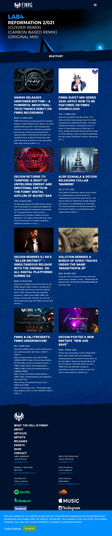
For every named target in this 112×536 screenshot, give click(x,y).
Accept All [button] (29, 528)
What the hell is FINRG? (31, 425)
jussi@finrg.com (66, 473)
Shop (17, 449)
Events (19, 445)
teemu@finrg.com (21, 484)
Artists (19, 437)
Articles (20, 433)
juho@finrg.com (21, 462)
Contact (20, 453)
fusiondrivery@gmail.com (25, 473)
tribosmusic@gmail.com (69, 484)
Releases (20, 441)
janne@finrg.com (66, 462)
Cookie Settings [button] (12, 528)
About (18, 429)
